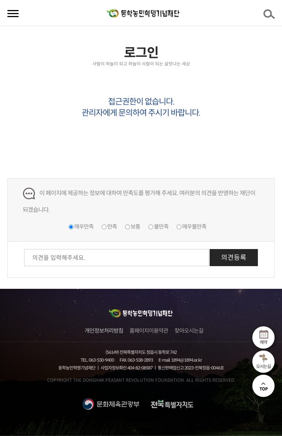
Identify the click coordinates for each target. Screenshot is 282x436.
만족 (112, 226)
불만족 (161, 226)
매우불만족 (194, 226)
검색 (270, 16)
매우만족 (84, 226)
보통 (135, 226)
